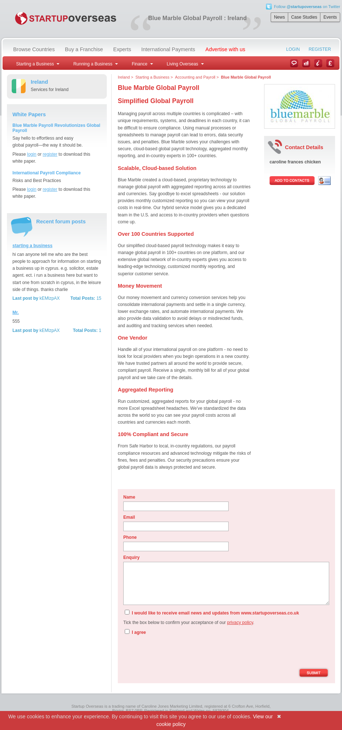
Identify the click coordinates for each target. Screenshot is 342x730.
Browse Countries (34, 49)
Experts (122, 49)
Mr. (15, 312)
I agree (135, 632)
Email (129, 517)
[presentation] (178, 653)
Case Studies (304, 17)
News (279, 17)
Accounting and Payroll (195, 77)
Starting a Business (152, 77)
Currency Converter (330, 63)
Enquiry (131, 557)
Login (293, 49)
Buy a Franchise (84, 49)
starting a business (32, 245)
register (50, 154)
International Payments (168, 49)
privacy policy (240, 622)
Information (318, 63)
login (31, 154)
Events (330, 17)
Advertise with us (225, 49)
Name (129, 497)
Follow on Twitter (307, 6)
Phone (130, 537)
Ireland (124, 77)
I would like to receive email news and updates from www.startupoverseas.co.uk (212, 613)
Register (320, 49)
